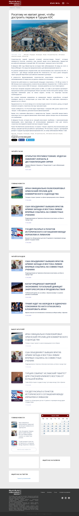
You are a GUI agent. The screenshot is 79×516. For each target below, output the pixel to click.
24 (44, 431)
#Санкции (39, 54)
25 (48, 431)
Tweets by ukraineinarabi (23, 478)
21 (60, 428)
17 (44, 428)
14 (60, 426)
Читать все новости (24, 449)
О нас (55, 492)
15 (64, 426)
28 (60, 431)
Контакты (49, 492)
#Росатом (25, 56)
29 (64, 431)
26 (52, 431)
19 (52, 428)
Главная (43, 492)
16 (68, 426)
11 (48, 426)
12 (52, 426)
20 (56, 428)
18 (48, 428)
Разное (18, 7)
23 (68, 428)
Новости (12, 7)
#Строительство (52, 54)
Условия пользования (64, 492)
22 (64, 428)
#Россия (26, 54)
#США (44, 54)
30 (68, 431)
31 (44, 433)
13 (56, 426)
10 (44, 426)
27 (56, 431)
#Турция (32, 54)
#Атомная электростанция (54, 133)
